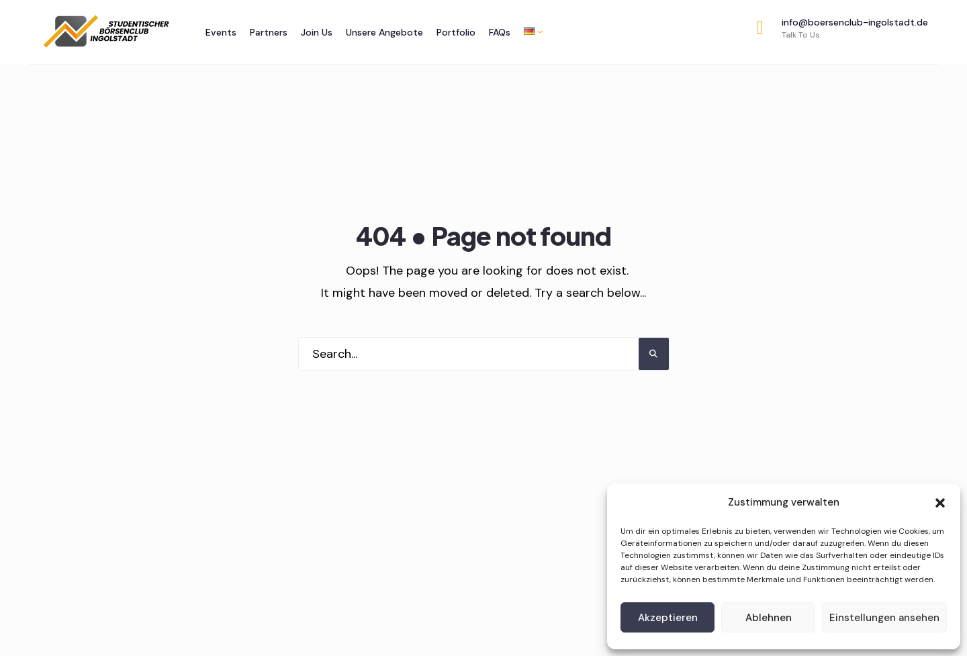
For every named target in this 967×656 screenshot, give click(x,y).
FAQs (499, 32)
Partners (268, 32)
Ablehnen (768, 617)
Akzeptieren (668, 617)
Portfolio (455, 32)
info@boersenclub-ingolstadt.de (842, 28)
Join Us (316, 32)
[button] (940, 503)
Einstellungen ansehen (884, 617)
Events (220, 32)
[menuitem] (530, 31)
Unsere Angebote (384, 32)
